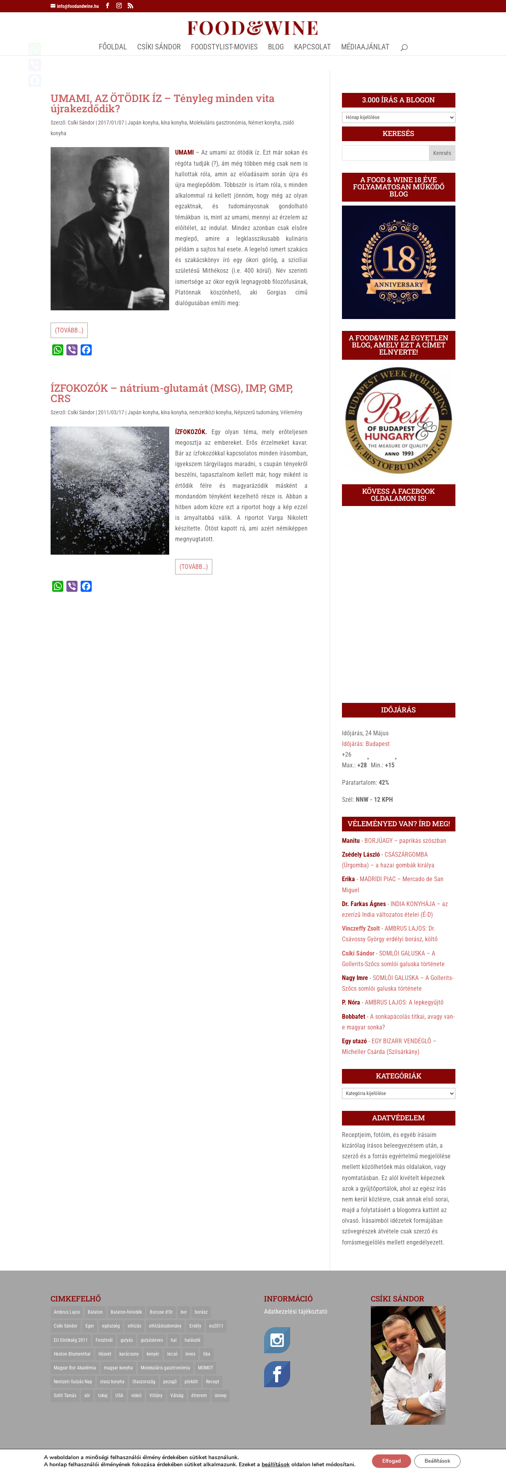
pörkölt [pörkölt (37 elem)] (191, 1381)
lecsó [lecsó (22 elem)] (172, 1354)
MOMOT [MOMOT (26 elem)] (205, 1368)
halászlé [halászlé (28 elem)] (192, 1340)
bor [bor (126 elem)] (184, 1312)
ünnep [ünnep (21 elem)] (221, 1395)
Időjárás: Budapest (366, 744)
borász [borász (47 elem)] (201, 1312)
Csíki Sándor (81, 122)
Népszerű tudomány (256, 412)
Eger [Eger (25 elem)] (89, 1326)
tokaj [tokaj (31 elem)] (103, 1395)
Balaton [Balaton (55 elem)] (95, 1312)
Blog (276, 47)
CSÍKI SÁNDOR (159, 47)
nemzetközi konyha (210, 412)
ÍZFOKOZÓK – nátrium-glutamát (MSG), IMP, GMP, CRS (172, 393)
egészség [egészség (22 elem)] (111, 1326)
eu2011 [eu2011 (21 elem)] (216, 1326)
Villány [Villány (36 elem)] (155, 1395)
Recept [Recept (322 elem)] (212, 1381)
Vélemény (291, 412)
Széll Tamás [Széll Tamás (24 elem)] (65, 1395)
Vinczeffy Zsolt (361, 928)
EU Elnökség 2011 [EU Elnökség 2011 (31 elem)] (71, 1340)
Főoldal (113, 47)
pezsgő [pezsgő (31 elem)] (170, 1381)
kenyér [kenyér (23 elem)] (153, 1354)
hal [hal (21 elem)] (174, 1340)
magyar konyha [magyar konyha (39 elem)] (118, 1368)
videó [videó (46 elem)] (136, 1395)
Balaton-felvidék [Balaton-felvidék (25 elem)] (126, 1312)
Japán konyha (143, 122)
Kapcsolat (312, 47)
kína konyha (174, 122)
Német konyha (264, 122)
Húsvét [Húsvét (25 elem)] (104, 1354)
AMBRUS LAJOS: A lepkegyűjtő (404, 1002)
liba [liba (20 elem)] (206, 1354)
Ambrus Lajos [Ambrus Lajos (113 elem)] (67, 1312)
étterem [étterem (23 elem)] (199, 1395)
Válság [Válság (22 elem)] (176, 1395)
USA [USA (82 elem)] (119, 1395)
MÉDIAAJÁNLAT (365, 47)
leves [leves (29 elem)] (190, 1354)
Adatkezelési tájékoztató (295, 1311)
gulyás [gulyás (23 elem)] (127, 1340)
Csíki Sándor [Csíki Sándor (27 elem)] (65, 1326)
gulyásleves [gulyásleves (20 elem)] (152, 1340)
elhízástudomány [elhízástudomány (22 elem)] (165, 1326)
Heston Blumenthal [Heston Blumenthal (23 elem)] (72, 1354)
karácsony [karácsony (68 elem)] (129, 1354)
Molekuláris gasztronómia (217, 122)
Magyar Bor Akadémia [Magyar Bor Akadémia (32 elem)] (75, 1368)
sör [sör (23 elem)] (87, 1395)
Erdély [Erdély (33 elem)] (195, 1326)
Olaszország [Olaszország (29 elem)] (143, 1381)
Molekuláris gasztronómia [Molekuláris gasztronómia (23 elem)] (165, 1368)
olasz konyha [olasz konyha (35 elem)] (112, 1381)
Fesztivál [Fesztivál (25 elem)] (104, 1340)
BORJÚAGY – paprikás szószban (405, 840)
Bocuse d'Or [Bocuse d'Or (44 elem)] (161, 1312)
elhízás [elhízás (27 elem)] (134, 1326)
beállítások (271, 1464)
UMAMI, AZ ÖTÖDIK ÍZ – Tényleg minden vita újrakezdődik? (163, 103)
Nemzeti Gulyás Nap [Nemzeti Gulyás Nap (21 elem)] (73, 1381)
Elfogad (388, 1460)
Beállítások (439, 1460)
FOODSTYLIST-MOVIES (224, 47)
